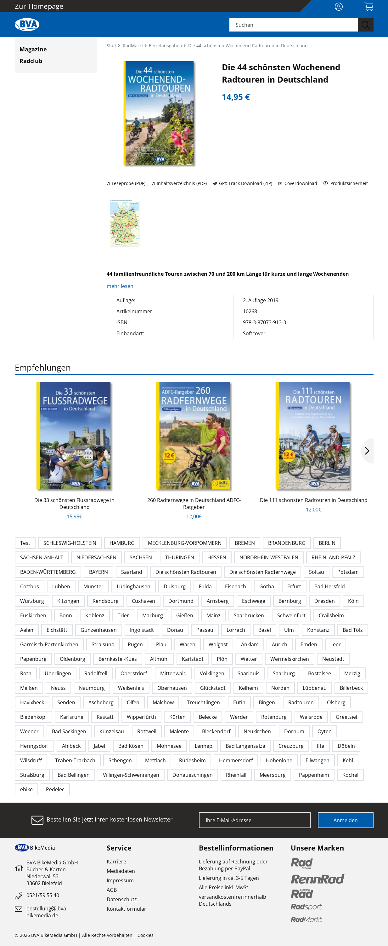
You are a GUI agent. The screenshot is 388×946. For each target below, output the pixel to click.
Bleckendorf (216, 731)
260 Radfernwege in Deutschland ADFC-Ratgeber (194, 503)
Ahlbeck (71, 745)
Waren (187, 644)
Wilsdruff (31, 760)
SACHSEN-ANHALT (41, 557)
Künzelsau (111, 731)
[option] (74, 451)
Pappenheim (314, 774)
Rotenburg (274, 716)
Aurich (279, 644)
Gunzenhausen (99, 629)
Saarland (131, 571)
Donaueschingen (192, 774)
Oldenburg (72, 658)
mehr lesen (121, 286)
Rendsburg (106, 600)
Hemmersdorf (236, 760)
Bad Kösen (130, 745)
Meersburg (273, 774)
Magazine (33, 49)
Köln (353, 600)
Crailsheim (331, 615)
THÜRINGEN (179, 557)
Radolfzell (95, 673)
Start (112, 46)
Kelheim (248, 687)
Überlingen (58, 673)
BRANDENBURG (287, 542)
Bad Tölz (353, 629)
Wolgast (218, 644)
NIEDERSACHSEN (96, 557)
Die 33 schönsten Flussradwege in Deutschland (74, 503)
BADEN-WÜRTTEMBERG (48, 571)
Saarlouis (249, 673)
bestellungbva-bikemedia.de (47, 912)
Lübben (61, 586)
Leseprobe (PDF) (126, 183)
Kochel (350, 774)
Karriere (116, 861)
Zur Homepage (39, 6)
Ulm (289, 629)
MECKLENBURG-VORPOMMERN (185, 542)
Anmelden (346, 820)
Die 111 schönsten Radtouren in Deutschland (314, 500)
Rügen (135, 644)
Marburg (152, 615)
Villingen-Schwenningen (131, 774)
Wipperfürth (141, 716)
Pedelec (55, 789)
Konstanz (318, 629)
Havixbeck (32, 702)
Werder (239, 716)
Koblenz (94, 615)
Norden (280, 687)
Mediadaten (121, 871)
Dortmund (181, 600)
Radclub (31, 61)
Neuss (58, 687)
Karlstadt (193, 658)
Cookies (146, 935)
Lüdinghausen (133, 586)
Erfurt (294, 586)
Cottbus (29, 586)
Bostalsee (319, 673)
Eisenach (235, 586)
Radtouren (301, 702)
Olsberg (336, 702)
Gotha (266, 586)
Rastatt (105, 716)
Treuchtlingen (203, 702)
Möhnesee (169, 745)
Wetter (249, 658)
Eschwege (253, 600)
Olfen (133, 702)
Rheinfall (236, 774)
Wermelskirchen (289, 658)
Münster (93, 586)
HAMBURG (122, 542)
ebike (26, 789)
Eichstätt (57, 629)
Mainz (213, 615)
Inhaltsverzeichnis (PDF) (179, 183)
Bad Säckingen (69, 731)
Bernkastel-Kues (117, 658)
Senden (66, 702)
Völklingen (212, 673)
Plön (222, 658)
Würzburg (32, 600)
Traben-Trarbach (75, 760)
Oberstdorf (134, 673)
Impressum (120, 880)
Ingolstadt (142, 629)
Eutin (239, 702)
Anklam (250, 644)
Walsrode (311, 716)
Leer (335, 644)
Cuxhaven (143, 600)
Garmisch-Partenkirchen (49, 644)
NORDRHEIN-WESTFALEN (268, 557)
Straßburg (32, 774)
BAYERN (98, 571)
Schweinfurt (291, 615)
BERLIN (327, 542)
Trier (123, 615)
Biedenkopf (33, 716)
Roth (25, 673)
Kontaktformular (126, 908)
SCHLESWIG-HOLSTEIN (69, 542)
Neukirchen (257, 731)
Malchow (163, 702)
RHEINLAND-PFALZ (333, 557)
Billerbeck (351, 687)
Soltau (316, 571)
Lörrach (236, 629)
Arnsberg (218, 600)
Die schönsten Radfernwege (262, 571)
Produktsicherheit (345, 183)
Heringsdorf (34, 745)
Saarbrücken (249, 615)
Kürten (177, 716)
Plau (161, 644)
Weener (29, 731)
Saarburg (284, 673)
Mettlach (155, 760)
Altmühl (159, 658)
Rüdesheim (192, 760)
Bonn (65, 615)
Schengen (120, 760)
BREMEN (245, 542)
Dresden (324, 600)
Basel (264, 629)
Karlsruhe (71, 716)
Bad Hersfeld (329, 586)
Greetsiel (346, 716)
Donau (175, 629)
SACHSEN (141, 557)
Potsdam (348, 571)
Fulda (205, 586)
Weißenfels (131, 687)
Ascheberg (101, 702)
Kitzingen (68, 600)
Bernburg (289, 600)
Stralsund (103, 644)
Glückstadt (213, 687)
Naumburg (92, 687)
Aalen (26, 629)
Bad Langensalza (245, 745)
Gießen (184, 615)
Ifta (320, 745)
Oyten (325, 731)
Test (25, 542)
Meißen (29, 687)
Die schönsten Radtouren (185, 571)
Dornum (294, 731)
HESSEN (216, 557)
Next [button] (367, 451)
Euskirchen (33, 615)
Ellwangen (317, 760)
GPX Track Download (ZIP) (242, 183)
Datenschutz (122, 899)
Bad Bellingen (74, 774)
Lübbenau (315, 687)
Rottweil (146, 731)
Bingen (267, 702)
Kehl (348, 760)
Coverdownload (297, 183)
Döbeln (346, 745)
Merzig (352, 673)
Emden (309, 644)
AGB (112, 889)
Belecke (208, 716)
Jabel (99, 745)
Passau (204, 629)
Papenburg (33, 658)
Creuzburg (291, 745)
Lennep (203, 745)
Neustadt (333, 658)
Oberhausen (172, 687)
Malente (179, 731)
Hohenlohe (279, 760)
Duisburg (175, 586)
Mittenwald (173, 673)
